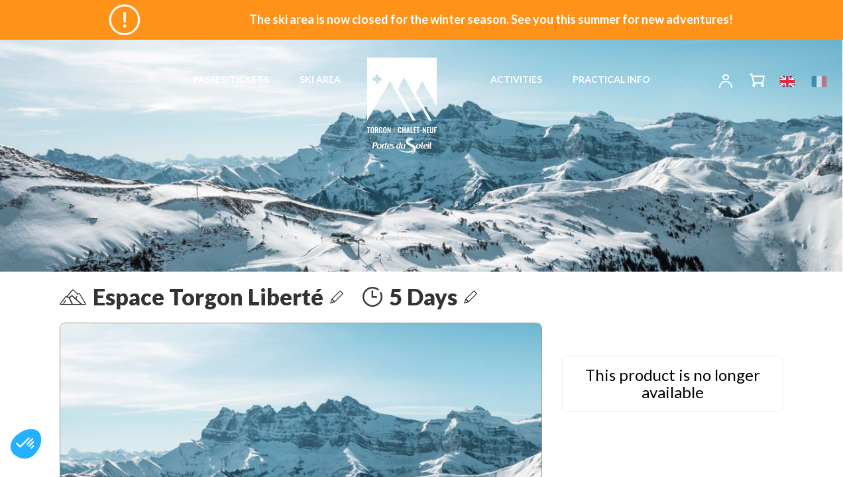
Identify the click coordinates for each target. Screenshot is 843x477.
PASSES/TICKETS (231, 79)
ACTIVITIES (516, 79)
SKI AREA (320, 79)
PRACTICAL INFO (611, 79)
